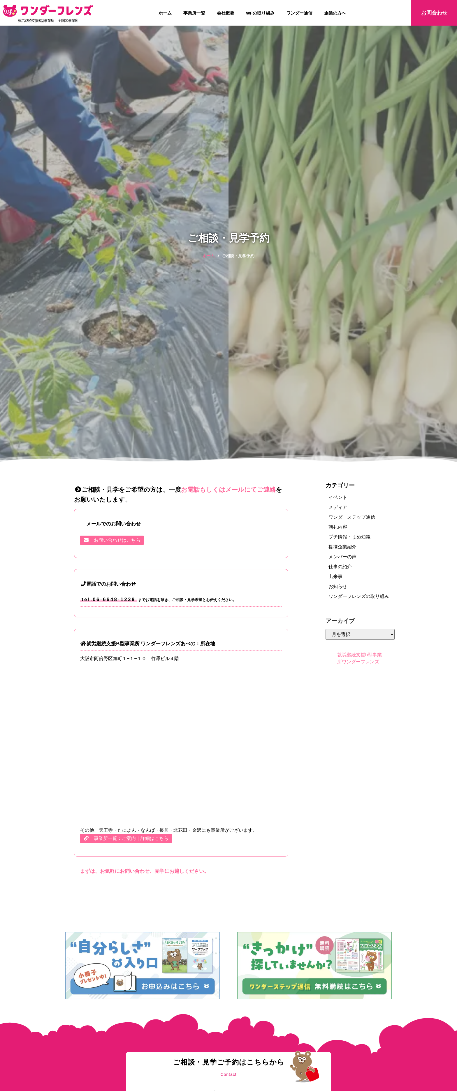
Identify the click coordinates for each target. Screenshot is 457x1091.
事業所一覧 (194, 12)
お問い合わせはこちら (111, 540)
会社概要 (225, 12)
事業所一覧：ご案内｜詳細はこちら (125, 838)
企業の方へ (335, 12)
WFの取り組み (260, 12)
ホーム (165, 12)
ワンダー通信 (299, 12)
